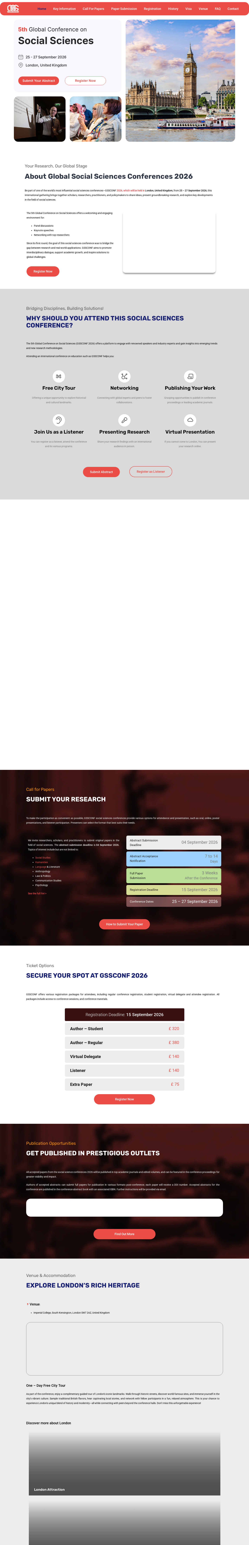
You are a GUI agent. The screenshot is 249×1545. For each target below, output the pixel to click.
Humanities (41, 818)
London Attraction (50, 1438)
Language (40, 823)
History (173, 9)
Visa (188, 9)
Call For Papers (93, 9)
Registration (152, 9)
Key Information (64, 9)
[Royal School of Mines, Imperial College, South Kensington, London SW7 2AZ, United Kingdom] (124, 1305)
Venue (203, 9)
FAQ (218, 9)
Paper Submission (124, 9)
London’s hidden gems (53, 1499)
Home (42, 9)
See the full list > (37, 849)
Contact (233, 9)
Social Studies (42, 814)
